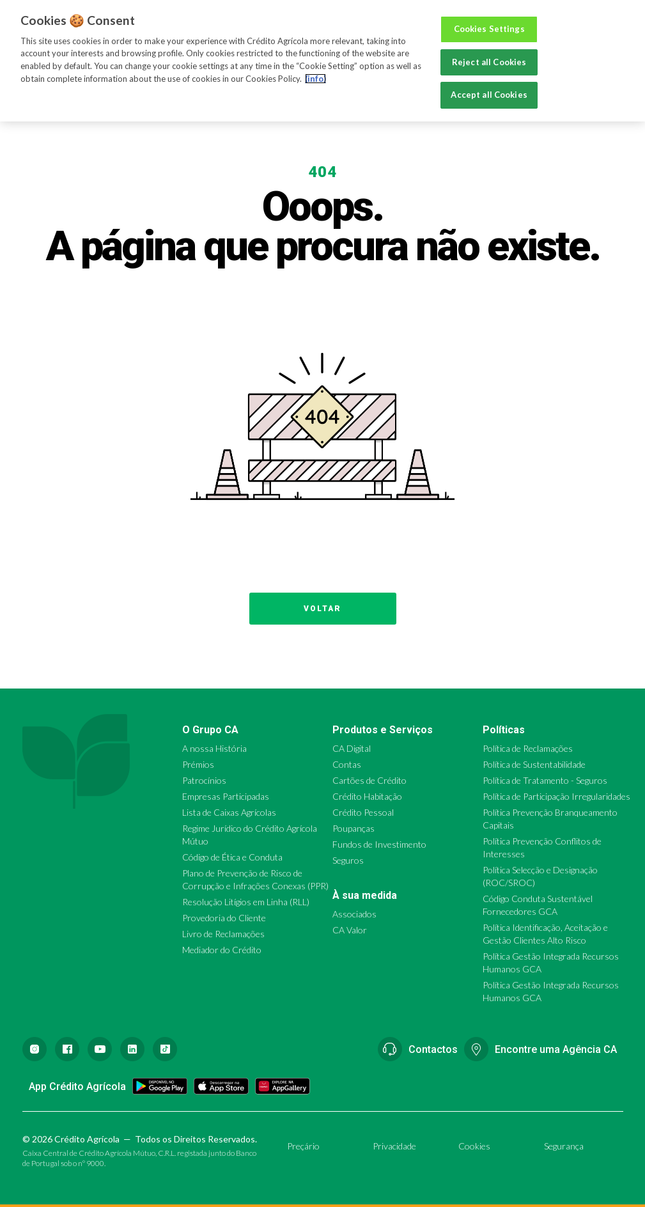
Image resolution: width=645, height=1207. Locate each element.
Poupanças (353, 828)
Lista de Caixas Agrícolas (229, 812)
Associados (354, 913)
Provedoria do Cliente (224, 917)
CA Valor (349, 929)
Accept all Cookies (489, 95)
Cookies (474, 1146)
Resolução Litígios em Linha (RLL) (245, 901)
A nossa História (214, 748)
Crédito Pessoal (363, 812)
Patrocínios (204, 780)
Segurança (564, 1146)
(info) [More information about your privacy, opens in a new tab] (315, 79)
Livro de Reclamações (223, 933)
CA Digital (351, 748)
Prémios (198, 764)
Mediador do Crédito (221, 949)
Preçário (303, 1146)
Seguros (348, 860)
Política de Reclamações (528, 748)
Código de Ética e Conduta (232, 857)
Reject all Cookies (489, 62)
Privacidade (394, 1146)
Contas (346, 764)
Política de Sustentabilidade (534, 764)
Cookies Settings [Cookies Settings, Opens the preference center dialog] (489, 29)
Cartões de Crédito (369, 780)
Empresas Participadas (225, 796)
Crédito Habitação (367, 796)
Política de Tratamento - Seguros (545, 780)
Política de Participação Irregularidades (556, 796)
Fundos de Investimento (379, 844)
